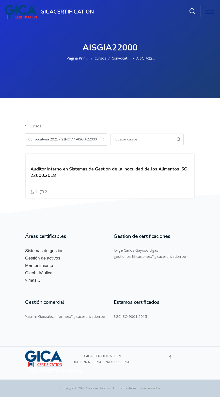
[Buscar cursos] (142, 139)
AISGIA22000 (147, 58)
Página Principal (79, 58)
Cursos (100, 58)
